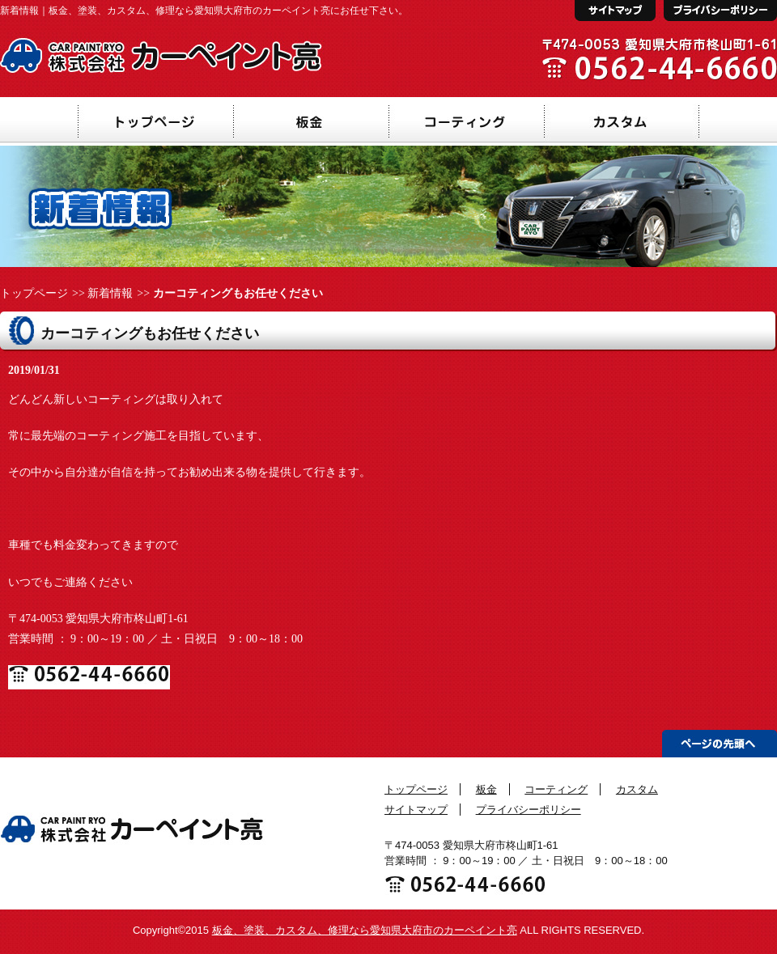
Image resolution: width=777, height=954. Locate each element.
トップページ (34, 293)
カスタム (637, 789)
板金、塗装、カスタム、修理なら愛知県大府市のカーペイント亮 (364, 930)
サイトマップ (416, 809)
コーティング (556, 789)
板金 (486, 789)
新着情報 (110, 293)
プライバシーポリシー (528, 809)
